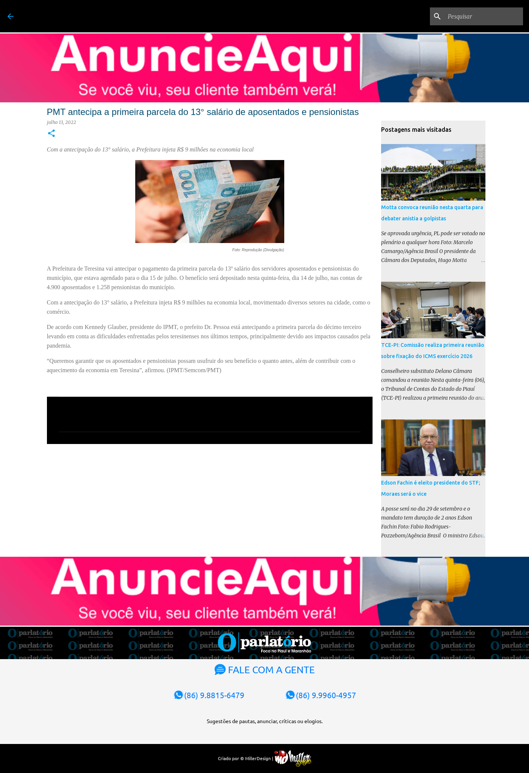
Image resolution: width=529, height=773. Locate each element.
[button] (51, 134)
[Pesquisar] (484, 16)
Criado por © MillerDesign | (264, 758)
